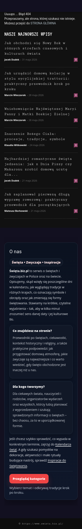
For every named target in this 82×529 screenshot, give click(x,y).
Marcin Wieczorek (15, 95)
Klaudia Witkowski (15, 145)
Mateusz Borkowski (16, 210)
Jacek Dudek (11, 59)
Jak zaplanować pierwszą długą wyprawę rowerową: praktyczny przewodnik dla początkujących (37, 199)
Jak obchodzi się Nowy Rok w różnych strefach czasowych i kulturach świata (35, 48)
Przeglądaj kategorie (29, 479)
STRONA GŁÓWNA (43, 23)
